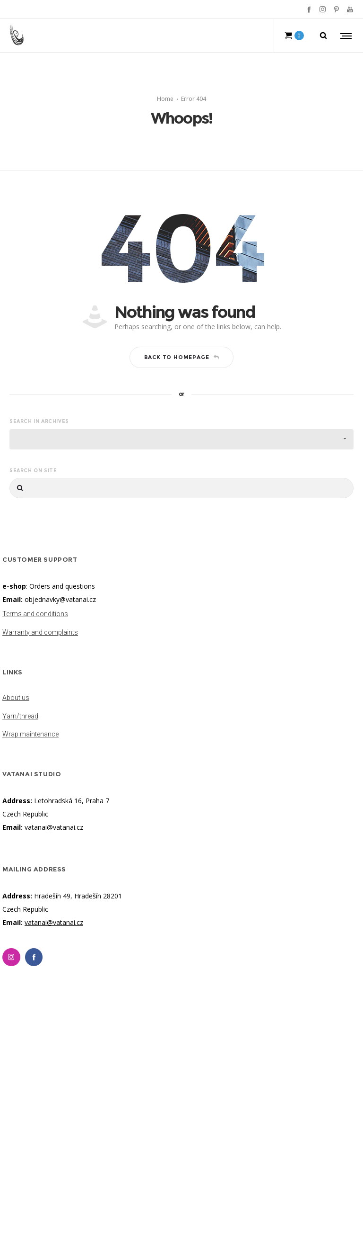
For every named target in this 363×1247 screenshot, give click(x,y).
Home (165, 99)
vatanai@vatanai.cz (54, 827)
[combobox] (181, 439)
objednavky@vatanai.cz (60, 599)
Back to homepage (181, 357)
